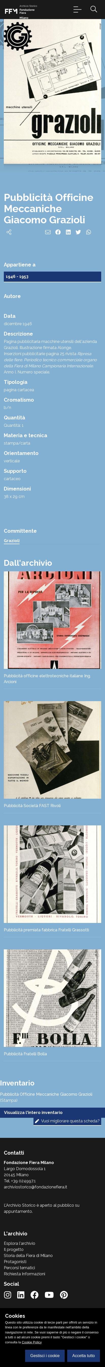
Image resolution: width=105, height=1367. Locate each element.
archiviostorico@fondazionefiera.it (35, 1187)
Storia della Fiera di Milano (28, 1255)
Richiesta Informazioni (24, 1273)
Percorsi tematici (19, 1267)
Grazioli (12, 540)
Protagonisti (15, 1261)
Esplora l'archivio (19, 1243)
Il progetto (14, 1249)
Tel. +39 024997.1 (20, 1181)
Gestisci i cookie (45, 1356)
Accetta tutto (83, 1356)
